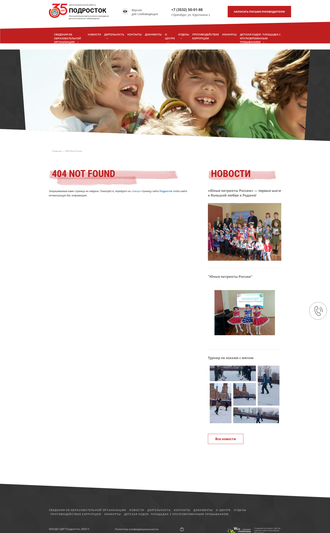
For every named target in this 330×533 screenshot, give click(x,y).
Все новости (225, 439)
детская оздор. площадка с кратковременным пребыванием (176, 514)
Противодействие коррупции (76, 514)
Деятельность (159, 510)
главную (136, 191)
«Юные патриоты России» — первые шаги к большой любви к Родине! (244, 193)
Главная (57, 151)
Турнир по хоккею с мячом (231, 358)
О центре (223, 510)
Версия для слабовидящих (145, 12)
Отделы (240, 510)
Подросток (165, 191)
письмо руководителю (259, 11)
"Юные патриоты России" (230, 276)
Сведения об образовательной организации (87, 510)
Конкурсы (112, 514)
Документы (203, 510)
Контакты (182, 510)
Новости (136, 510)
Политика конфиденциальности (137, 529)
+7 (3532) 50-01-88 (187, 9)
